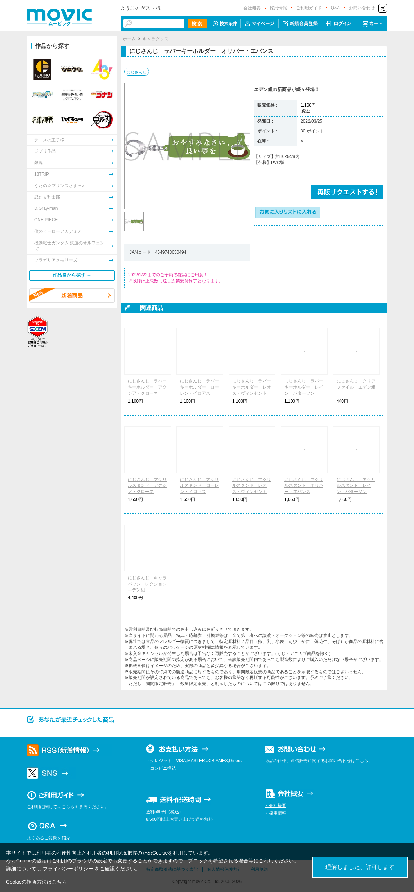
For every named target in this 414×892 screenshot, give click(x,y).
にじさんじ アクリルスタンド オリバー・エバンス (303, 485)
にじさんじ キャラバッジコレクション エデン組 (149, 584)
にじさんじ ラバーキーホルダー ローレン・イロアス (199, 387)
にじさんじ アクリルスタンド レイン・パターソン (356, 485)
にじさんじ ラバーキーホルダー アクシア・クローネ (147, 387)
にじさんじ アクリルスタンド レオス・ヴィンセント (251, 485)
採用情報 (278, 7)
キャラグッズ (155, 38)
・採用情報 (275, 813)
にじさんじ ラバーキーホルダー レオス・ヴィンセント (251, 387)
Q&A (335, 7)
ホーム (129, 38)
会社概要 (252, 7)
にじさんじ (137, 72)
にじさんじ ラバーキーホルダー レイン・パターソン (303, 387)
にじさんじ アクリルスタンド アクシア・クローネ (147, 485)
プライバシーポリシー (68, 868)
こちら (59, 882)
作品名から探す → (72, 275)
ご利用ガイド (309, 7)
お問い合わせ (362, 7)
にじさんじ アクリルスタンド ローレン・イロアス (199, 485)
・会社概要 (275, 805)
